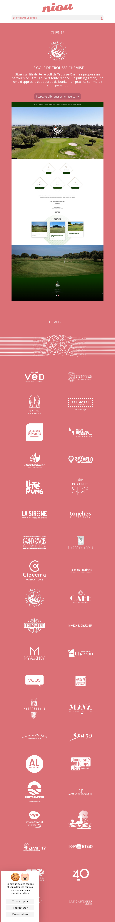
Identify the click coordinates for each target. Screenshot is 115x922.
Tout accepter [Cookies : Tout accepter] (20, 901)
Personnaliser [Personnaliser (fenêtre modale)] (20, 914)
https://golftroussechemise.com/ (57, 96)
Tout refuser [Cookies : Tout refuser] (20, 908)
